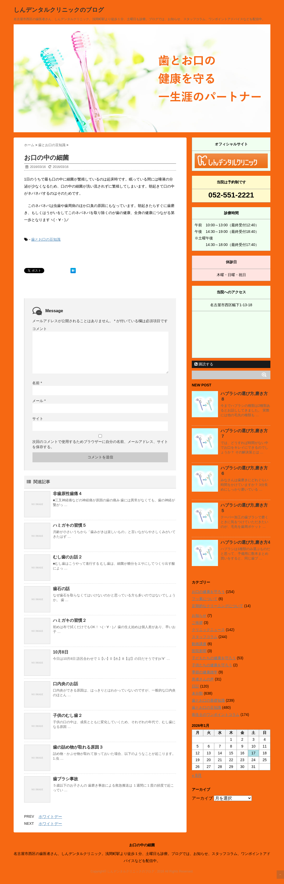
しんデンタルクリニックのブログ (59, 10)
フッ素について (204, 599)
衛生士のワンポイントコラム (215, 714)
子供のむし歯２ (67, 715)
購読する (203, 364)
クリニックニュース (208, 630)
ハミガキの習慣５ (69, 525)
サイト (37, 418)
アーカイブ (202, 798)
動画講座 (199, 644)
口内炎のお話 (65, 684)
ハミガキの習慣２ (69, 620)
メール (39, 401)
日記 (195, 686)
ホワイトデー (50, 816)
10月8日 (60, 652)
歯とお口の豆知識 (46, 239)
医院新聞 (199, 651)
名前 (37, 383)
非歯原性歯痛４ (67, 493)
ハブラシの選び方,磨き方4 (245, 542)
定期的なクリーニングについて (217, 606)
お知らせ (199, 615)
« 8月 (197, 775)
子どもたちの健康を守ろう (214, 658)
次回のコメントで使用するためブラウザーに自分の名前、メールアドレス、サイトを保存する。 (100, 444)
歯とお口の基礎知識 (208, 700)
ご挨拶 (197, 623)
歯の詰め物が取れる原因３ (78, 747)
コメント (39, 329)
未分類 (197, 693)
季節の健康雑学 (204, 672)
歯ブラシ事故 (65, 779)
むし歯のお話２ (67, 557)
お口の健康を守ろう (208, 592)
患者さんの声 (203, 679)
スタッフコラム (204, 637)
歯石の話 (61, 588)
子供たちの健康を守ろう (212, 665)
